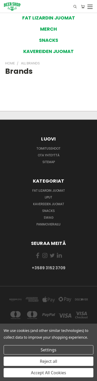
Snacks (48, 211)
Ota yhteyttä (48, 155)
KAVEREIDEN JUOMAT (48, 51)
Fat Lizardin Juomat (48, 190)
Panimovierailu (48, 224)
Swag (49, 217)
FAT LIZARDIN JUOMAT (48, 18)
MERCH (48, 29)
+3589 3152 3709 (48, 268)
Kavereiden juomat (48, 204)
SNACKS (48, 40)
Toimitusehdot (48, 148)
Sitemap (48, 162)
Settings (48, 350)
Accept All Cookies (48, 373)
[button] (48, 17)
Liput (48, 197)
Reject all (48, 361)
